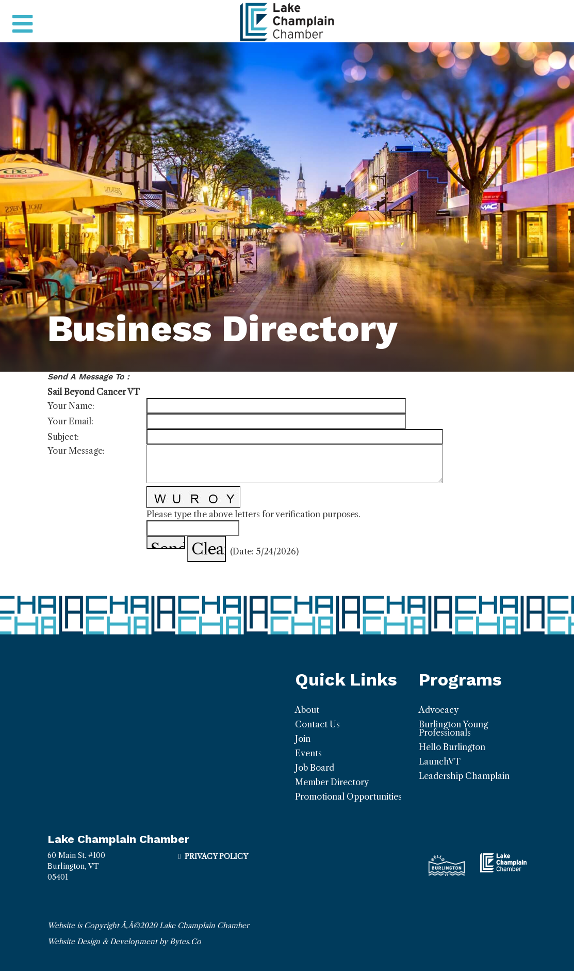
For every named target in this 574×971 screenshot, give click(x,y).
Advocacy (438, 710)
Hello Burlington (452, 747)
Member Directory (332, 782)
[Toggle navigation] (22, 24)
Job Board (314, 767)
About (307, 710)
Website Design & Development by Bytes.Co (124, 941)
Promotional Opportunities (348, 796)
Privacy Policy (216, 856)
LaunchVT (440, 761)
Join (302, 739)
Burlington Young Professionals (453, 728)
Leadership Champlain (464, 776)
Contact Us (317, 724)
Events (308, 753)
